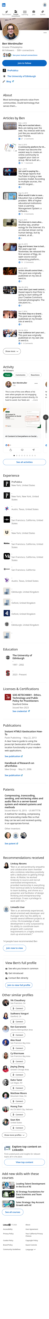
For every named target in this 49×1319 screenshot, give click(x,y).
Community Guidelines (12, 1249)
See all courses (12, 1212)
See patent (11, 843)
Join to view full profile (18, 985)
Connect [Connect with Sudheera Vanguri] (18, 1021)
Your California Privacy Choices (34, 1235)
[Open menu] (45, 32)
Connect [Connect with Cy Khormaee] (18, 1061)
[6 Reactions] (8, 445)
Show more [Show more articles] (11, 351)
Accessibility (8, 1229)
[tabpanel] (24, 416)
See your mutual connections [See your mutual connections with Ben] (25, 55)
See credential (21, 711)
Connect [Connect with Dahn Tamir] (18, 1088)
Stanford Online (20, 704)
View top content (24, 1162)
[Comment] (22, 450)
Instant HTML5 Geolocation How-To (23, 733)
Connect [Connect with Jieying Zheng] (18, 1075)
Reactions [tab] (35, 375)
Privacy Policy (8, 1234)
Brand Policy (8, 1245)
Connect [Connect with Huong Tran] (18, 1114)
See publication (14, 756)
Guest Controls (31, 1245)
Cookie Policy (8, 1240)
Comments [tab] (20, 375)
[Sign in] (45, 4)
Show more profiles (14, 1135)
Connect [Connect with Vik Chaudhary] (18, 1008)
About (28, 1225)
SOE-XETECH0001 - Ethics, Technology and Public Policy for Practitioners (27, 697)
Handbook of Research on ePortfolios (19, 764)
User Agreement (32, 1229)
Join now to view (14, 948)
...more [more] (35, 400)
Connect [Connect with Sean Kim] (18, 1128)
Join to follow (24, 63)
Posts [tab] (7, 375)
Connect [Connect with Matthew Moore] (18, 1101)
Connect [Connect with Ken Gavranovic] (18, 1035)
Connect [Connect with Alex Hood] (18, 1048)
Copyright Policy (32, 1240)
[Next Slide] (45, 417)
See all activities (24, 462)
